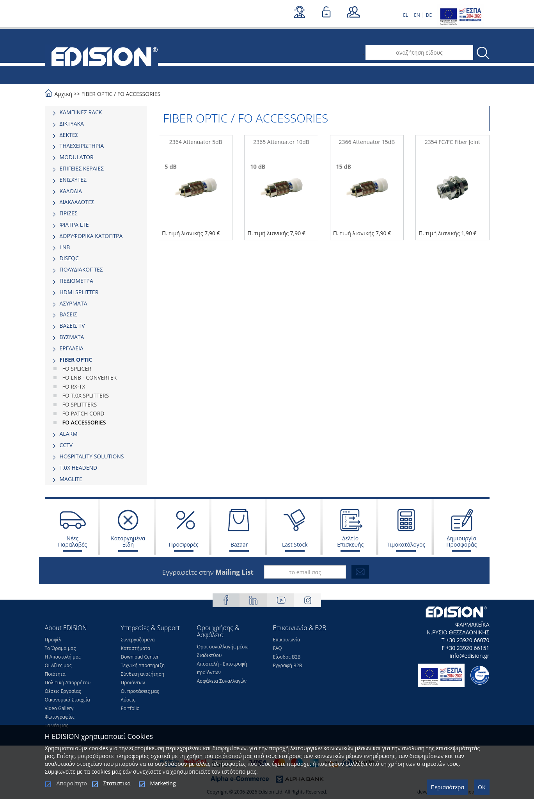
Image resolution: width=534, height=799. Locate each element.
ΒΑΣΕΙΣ (68, 314)
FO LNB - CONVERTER (89, 377)
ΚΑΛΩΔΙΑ (71, 191)
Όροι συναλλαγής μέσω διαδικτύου (222, 651)
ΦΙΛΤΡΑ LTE (74, 224)
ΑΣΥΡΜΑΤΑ (73, 303)
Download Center (140, 656)
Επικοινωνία (286, 639)
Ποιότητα (55, 674)
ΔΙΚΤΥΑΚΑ (72, 123)
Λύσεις (128, 699)
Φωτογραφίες (60, 717)
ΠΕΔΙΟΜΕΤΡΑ (76, 280)
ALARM (69, 433)
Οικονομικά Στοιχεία (67, 699)
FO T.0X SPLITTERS (85, 395)
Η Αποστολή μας (63, 656)
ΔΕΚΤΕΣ (69, 134)
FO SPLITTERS (79, 404)
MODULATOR (77, 157)
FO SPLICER (76, 368)
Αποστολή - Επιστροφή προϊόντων (222, 668)
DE (429, 15)
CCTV (66, 445)
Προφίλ (53, 639)
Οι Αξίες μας (58, 665)
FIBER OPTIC (96, 94)
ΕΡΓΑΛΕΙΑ (71, 348)
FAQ (277, 648)
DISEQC (69, 258)
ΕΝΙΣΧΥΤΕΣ (73, 179)
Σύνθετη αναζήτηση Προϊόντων (143, 678)
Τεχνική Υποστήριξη (143, 665)
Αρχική (64, 94)
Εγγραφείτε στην (208, 572)
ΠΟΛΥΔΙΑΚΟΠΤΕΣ (81, 269)
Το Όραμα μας (60, 648)
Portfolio (130, 708)
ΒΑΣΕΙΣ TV (72, 325)
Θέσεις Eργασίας (63, 691)
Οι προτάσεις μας (140, 691)
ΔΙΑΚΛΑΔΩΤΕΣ (77, 202)
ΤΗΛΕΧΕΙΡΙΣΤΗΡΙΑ (82, 145)
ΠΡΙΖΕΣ (69, 213)
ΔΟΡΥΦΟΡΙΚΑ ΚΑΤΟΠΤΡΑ (91, 236)
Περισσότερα (447, 787)
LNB (65, 247)
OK (481, 787)
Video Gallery (59, 708)
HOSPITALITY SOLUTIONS (92, 456)
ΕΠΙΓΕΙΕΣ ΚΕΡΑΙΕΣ (82, 168)
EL (405, 15)
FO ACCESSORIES (138, 94)
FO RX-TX (73, 386)
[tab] (96, 112)
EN (417, 15)
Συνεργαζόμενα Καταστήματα (138, 644)
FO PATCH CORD (83, 413)
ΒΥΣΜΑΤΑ (72, 337)
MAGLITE (71, 479)
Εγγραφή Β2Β (287, 665)
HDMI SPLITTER (79, 292)
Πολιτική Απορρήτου (68, 682)
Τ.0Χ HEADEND (79, 467)
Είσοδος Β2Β (287, 656)
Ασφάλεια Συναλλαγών (222, 681)
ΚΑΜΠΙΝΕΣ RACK (81, 112)
